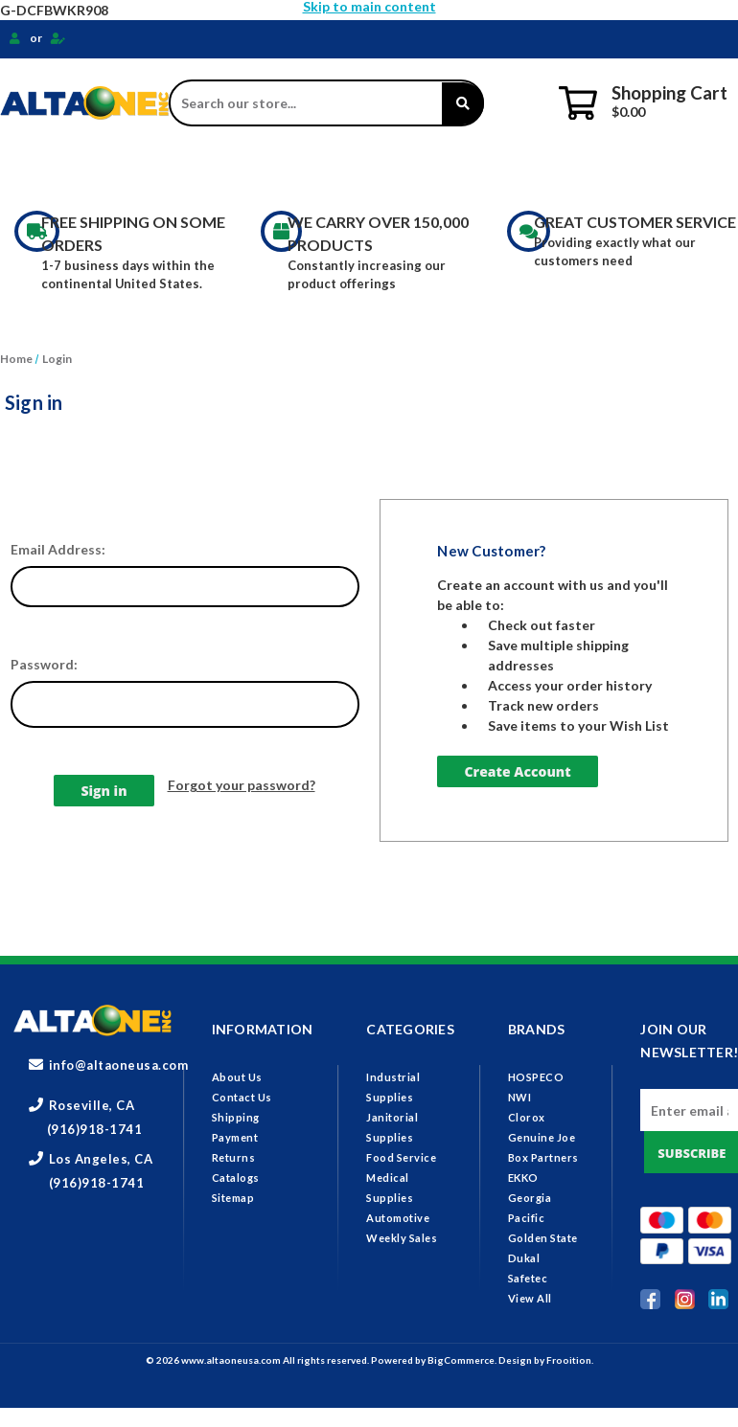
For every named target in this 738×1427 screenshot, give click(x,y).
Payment (235, 1137)
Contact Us (242, 1097)
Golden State (543, 1238)
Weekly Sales (401, 1238)
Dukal (524, 1258)
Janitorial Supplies (263, 170)
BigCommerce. (462, 1360)
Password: (44, 664)
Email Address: (58, 549)
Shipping (236, 1117)
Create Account (517, 771)
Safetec (528, 1278)
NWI (520, 1097)
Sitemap (233, 1197)
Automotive (397, 1218)
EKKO (523, 1177)
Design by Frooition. (545, 1360)
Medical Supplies (558, 170)
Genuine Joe (542, 1137)
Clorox (526, 1117)
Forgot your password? (241, 785)
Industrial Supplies (88, 170)
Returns (234, 1157)
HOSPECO (536, 1077)
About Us (237, 1077)
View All (530, 1298)
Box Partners (543, 1157)
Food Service (415, 170)
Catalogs (236, 1177)
